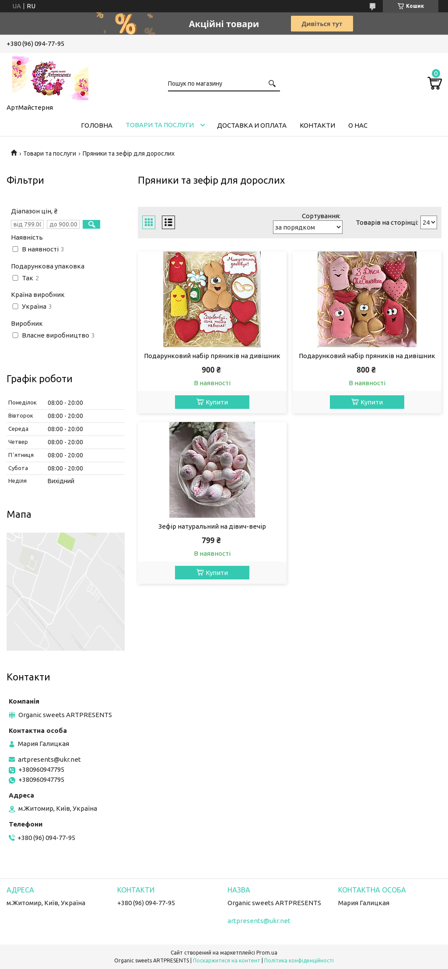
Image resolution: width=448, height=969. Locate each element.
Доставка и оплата (252, 125)
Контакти (317, 125)
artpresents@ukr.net (49, 759)
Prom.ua (266, 952)
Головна (96, 125)
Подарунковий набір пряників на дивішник (212, 355)
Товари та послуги (160, 125)
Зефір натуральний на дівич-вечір (212, 526)
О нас (358, 125)
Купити (217, 402)
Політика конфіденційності (299, 960)
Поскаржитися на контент (226, 960)
